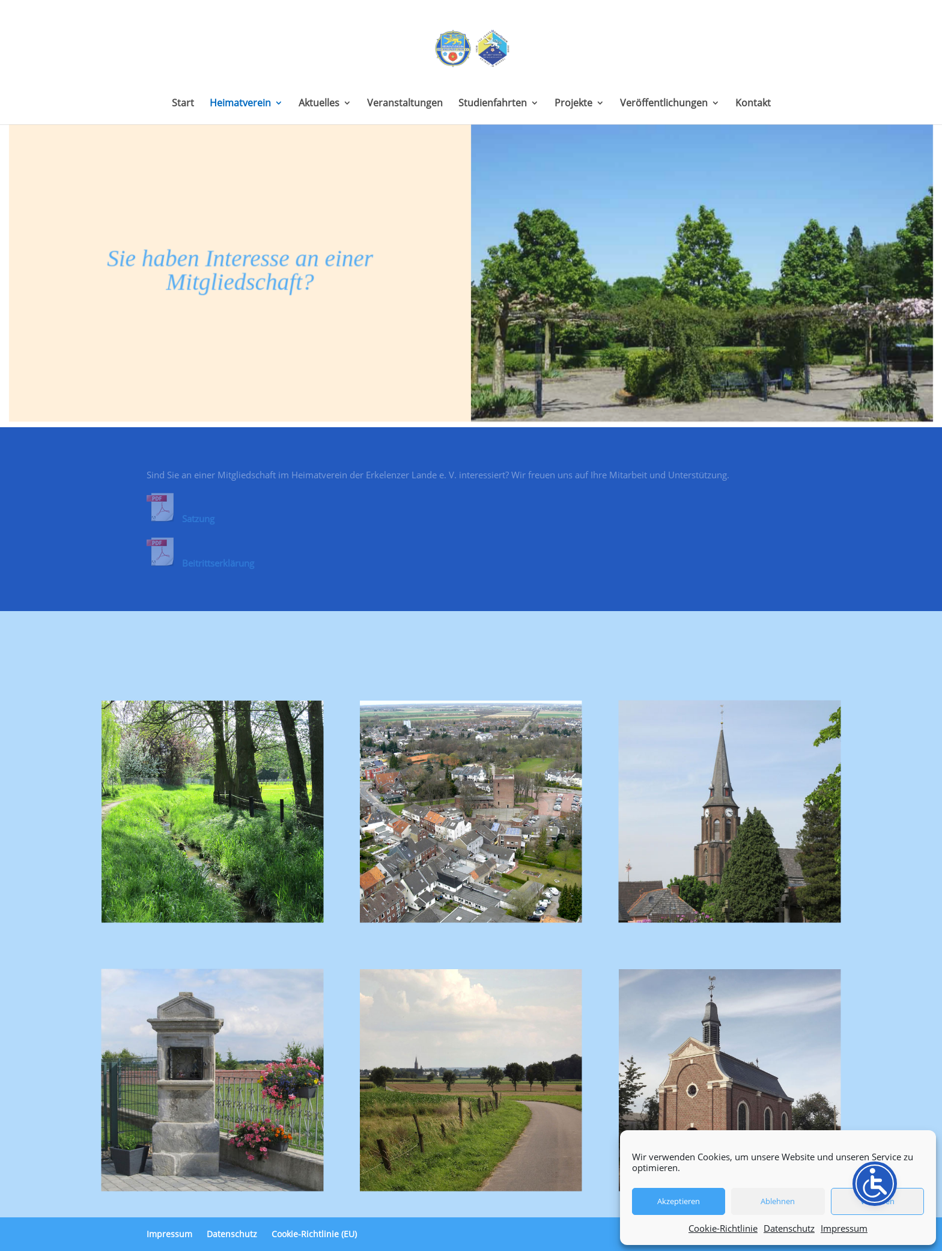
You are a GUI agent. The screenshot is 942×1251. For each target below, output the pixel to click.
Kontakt (753, 104)
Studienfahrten (492, 104)
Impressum (844, 1228)
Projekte (573, 104)
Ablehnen (778, 1201)
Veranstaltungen (405, 104)
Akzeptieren (678, 1201)
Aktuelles (319, 104)
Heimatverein (240, 104)
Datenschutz (789, 1228)
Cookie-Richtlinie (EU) (314, 1234)
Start (183, 104)
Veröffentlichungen (664, 104)
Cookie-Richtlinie (723, 1228)
